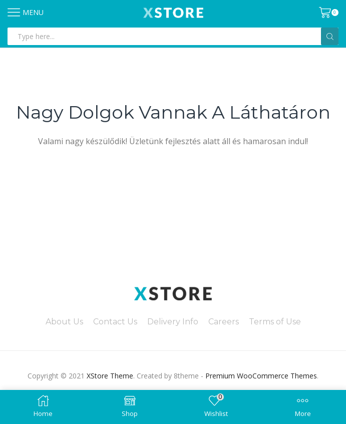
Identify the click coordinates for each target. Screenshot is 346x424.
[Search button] (329, 36)
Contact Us (115, 321)
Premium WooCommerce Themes (261, 375)
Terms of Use (275, 321)
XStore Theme (110, 375)
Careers (223, 321)
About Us (64, 321)
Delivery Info (172, 321)
